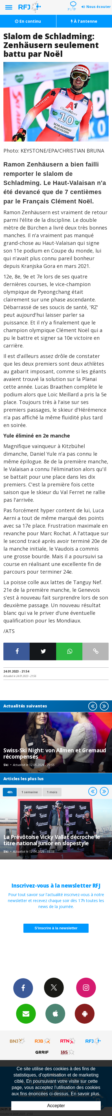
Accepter (56, 1105)
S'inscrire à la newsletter (56, 928)
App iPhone (55, 1013)
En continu (28, 21)
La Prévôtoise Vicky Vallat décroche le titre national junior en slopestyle (51, 840)
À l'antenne (84, 21)
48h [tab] (9, 792)
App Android (85, 1013)
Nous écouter (98, 6)
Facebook (23, 988)
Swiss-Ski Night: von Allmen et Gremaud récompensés (54, 753)
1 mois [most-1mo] (52, 792)
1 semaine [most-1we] (29, 792)
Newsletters (26, 1013)
